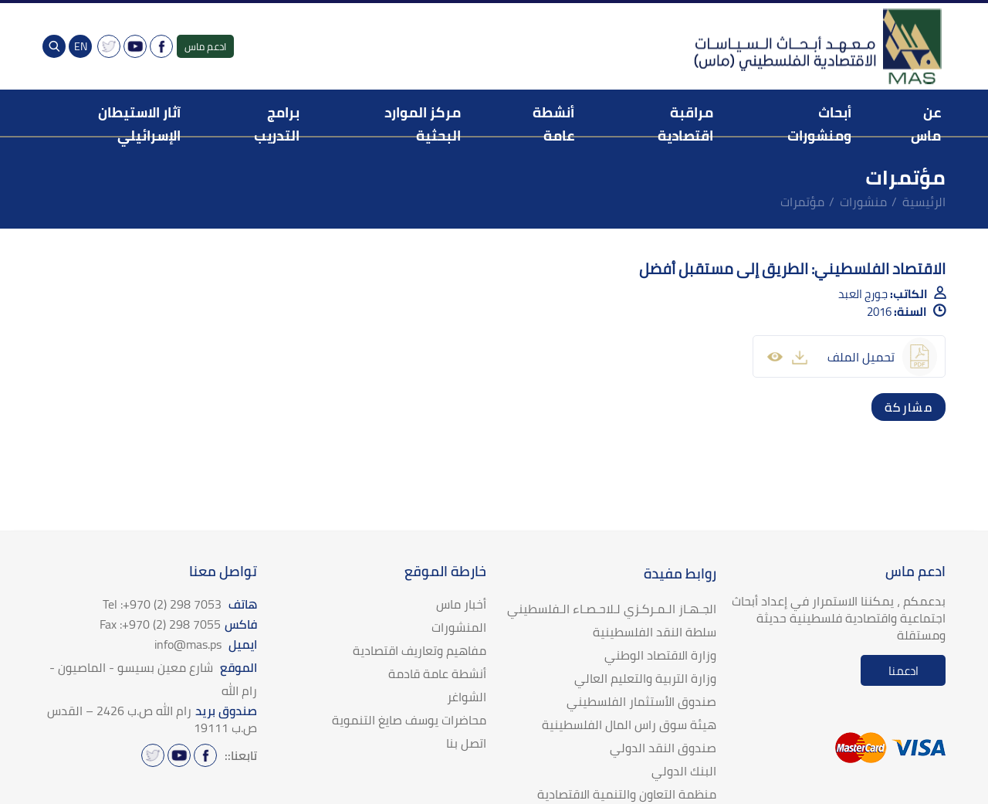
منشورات (863, 201)
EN (80, 46)
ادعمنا (903, 671)
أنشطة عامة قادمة (437, 673)
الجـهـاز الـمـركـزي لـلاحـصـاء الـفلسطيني (611, 608)
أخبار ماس (461, 604)
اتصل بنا (466, 743)
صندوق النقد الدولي (663, 747)
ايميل (205, 644)
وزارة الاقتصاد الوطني (660, 655)
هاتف (180, 604)
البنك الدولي (683, 770)
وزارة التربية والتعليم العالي (645, 678)
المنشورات (458, 627)
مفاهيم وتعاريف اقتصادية (419, 650)
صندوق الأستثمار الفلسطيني (641, 701)
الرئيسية (924, 201)
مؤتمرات (802, 201)
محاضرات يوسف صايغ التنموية (409, 719)
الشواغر (466, 696)
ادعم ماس (205, 46)
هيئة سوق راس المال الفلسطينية (629, 724)
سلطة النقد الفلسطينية (654, 631)
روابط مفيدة (680, 573)
